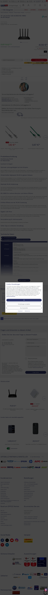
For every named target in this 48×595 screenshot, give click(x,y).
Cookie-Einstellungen (13, 284)
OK (24, 300)
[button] (45, 589)
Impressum (20, 311)
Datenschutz (27, 311)
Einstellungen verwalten (24, 304)
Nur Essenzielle (24, 308)
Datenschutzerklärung (10, 296)
